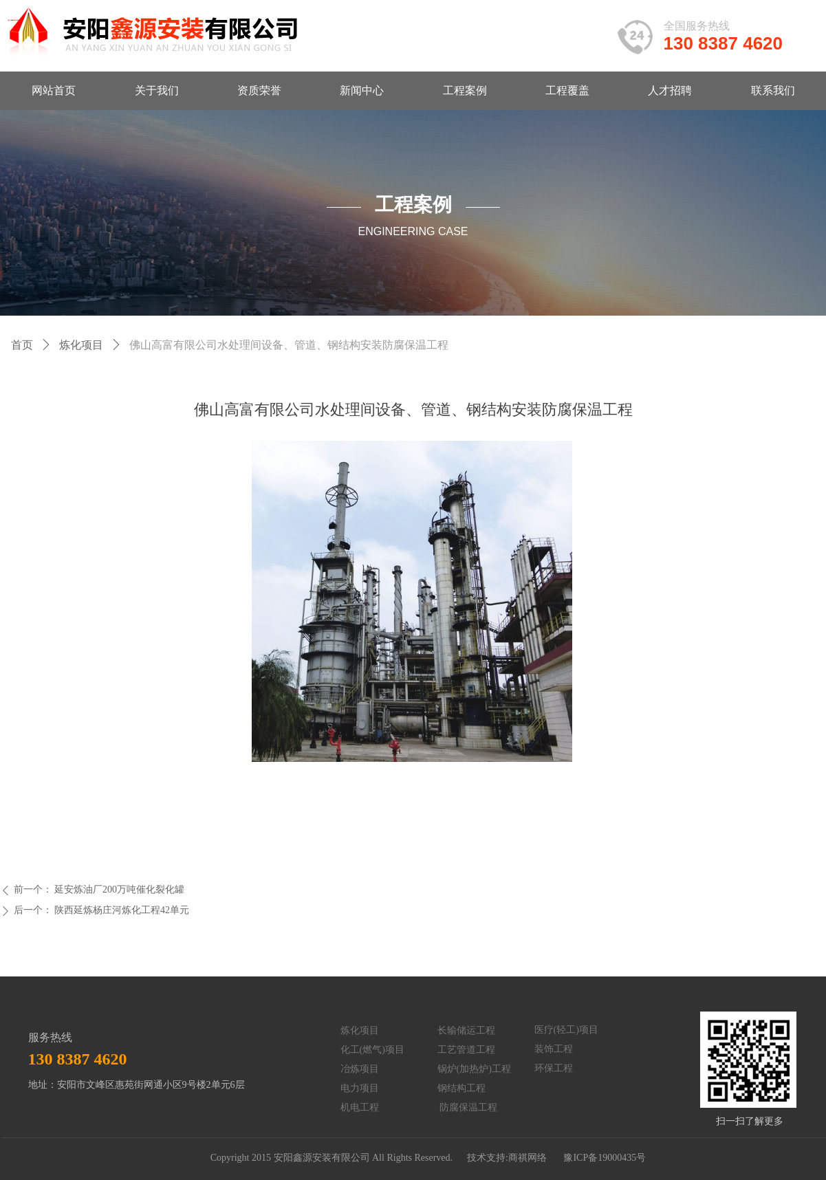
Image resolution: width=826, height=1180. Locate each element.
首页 (22, 345)
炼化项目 (81, 345)
